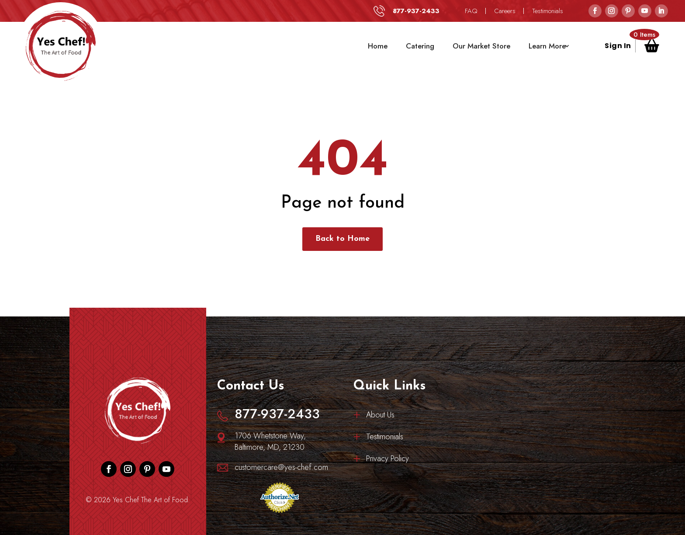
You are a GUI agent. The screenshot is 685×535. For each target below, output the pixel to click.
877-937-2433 (416, 11)
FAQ (471, 11)
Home (377, 46)
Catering (420, 46)
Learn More (547, 46)
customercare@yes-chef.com (281, 467)
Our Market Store (481, 46)
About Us (380, 416)
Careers (504, 11)
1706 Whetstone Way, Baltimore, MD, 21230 (270, 441)
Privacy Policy (387, 459)
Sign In (618, 47)
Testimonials (547, 11)
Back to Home (342, 239)
